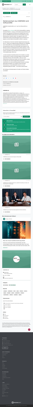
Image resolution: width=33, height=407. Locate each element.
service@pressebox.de (7, 343)
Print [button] (5, 314)
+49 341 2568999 (8, 307)
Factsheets (4, 374)
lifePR (3, 393)
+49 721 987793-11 (6, 342)
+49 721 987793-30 (6, 340)
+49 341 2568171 (8, 304)
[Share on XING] (11, 78)
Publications (4, 376)
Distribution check (5, 392)
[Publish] (29, 329)
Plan (3, 362)
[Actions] (29, 13)
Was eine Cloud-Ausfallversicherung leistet (14, 240)
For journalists (4, 368)
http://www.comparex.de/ (8, 278)
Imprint (3, 391)
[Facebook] (2, 395)
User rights (4, 389)
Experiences (4, 354)
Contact (5, 347)
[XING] (7, 395)
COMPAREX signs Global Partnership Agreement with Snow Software (14, 209)
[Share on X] (9, 78)
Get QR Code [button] (6, 315)
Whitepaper (4, 373)
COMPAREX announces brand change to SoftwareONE (12, 156)
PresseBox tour (6, 1)
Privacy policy (4, 385)
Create (3, 364)
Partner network (5, 353)
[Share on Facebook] (6, 78)
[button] (4, 159)
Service (3, 357)
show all (5, 103)
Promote (3, 365)
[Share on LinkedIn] (13, 78)
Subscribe (26, 116)
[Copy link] (4, 78)
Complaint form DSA (5, 388)
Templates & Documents (6, 377)
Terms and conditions (5, 384)
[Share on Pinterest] (16, 78)
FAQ (3, 356)
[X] (6, 395)
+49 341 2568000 (7, 275)
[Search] (24, 5)
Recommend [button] (6, 318)
